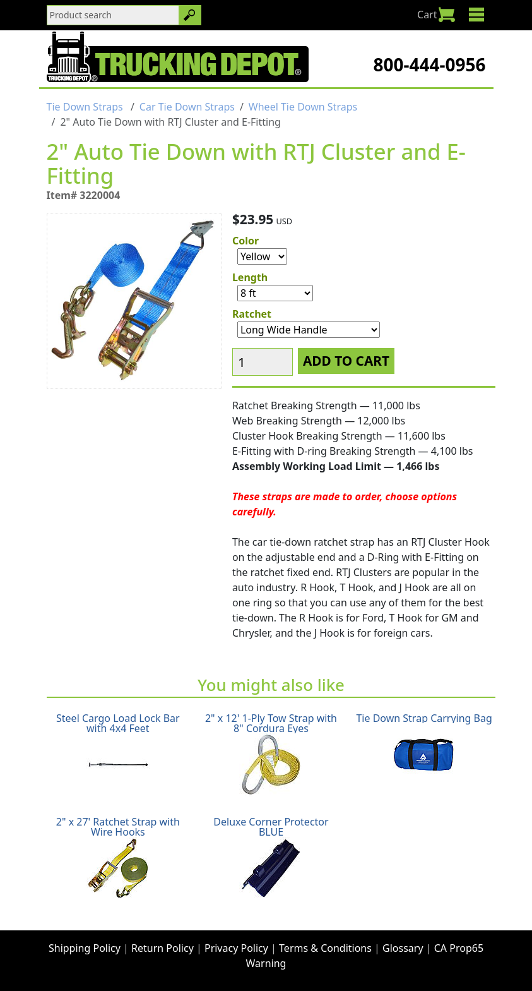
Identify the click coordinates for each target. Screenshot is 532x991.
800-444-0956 (429, 64)
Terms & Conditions (325, 948)
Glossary (402, 948)
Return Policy (162, 948)
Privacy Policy (236, 948)
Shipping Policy (85, 948)
